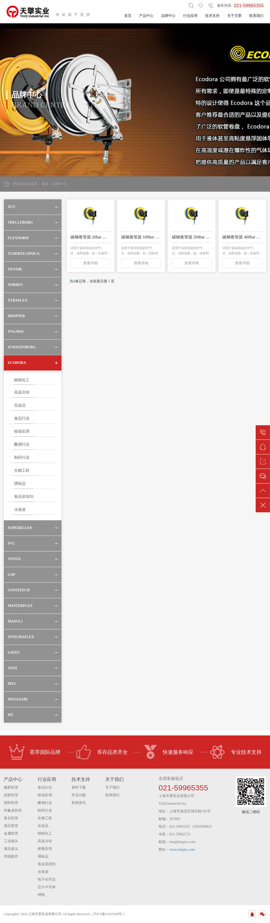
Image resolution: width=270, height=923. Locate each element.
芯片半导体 (47, 887)
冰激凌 (20, 509)
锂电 (41, 895)
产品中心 (146, 16)
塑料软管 (11, 803)
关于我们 (112, 787)
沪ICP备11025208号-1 (108, 914)
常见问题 (78, 795)
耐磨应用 (45, 849)
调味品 (20, 483)
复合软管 (11, 818)
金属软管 (11, 833)
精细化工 (21, 380)
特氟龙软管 (13, 810)
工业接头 (11, 841)
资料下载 (78, 787)
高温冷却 (21, 392)
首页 (127, 16)
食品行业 (21, 418)
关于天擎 (234, 16)
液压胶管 (11, 826)
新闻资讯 (78, 803)
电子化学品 (47, 879)
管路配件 (11, 856)
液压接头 (11, 849)
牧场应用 (21, 431)
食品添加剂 (23, 496)
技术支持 (212, 16)
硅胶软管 (11, 795)
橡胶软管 (11, 787)
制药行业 (21, 457)
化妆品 (20, 405)
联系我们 (256, 16)
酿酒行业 (21, 444)
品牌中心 (168, 16)
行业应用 (190, 16)
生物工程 (21, 470)
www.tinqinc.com (182, 849)
